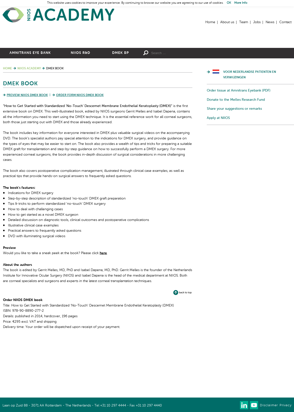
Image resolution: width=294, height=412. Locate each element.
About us (227, 22)
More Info (240, 2)
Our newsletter (234, 405)
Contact (285, 22)
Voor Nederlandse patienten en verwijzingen (249, 128)
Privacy (286, 405)
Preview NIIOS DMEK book (27, 148)
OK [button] (229, 2)
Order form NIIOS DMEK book (80, 148)
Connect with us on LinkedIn (244, 405)
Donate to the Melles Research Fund (236, 153)
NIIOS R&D (80, 106)
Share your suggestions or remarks (234, 162)
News (270, 22)
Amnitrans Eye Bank (30, 106)
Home (58, 15)
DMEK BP (120, 106)
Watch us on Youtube (254, 405)
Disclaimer (269, 405)
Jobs (257, 22)
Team (243, 22)
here (103, 306)
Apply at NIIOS (218, 171)
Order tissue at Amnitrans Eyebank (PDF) (238, 144)
